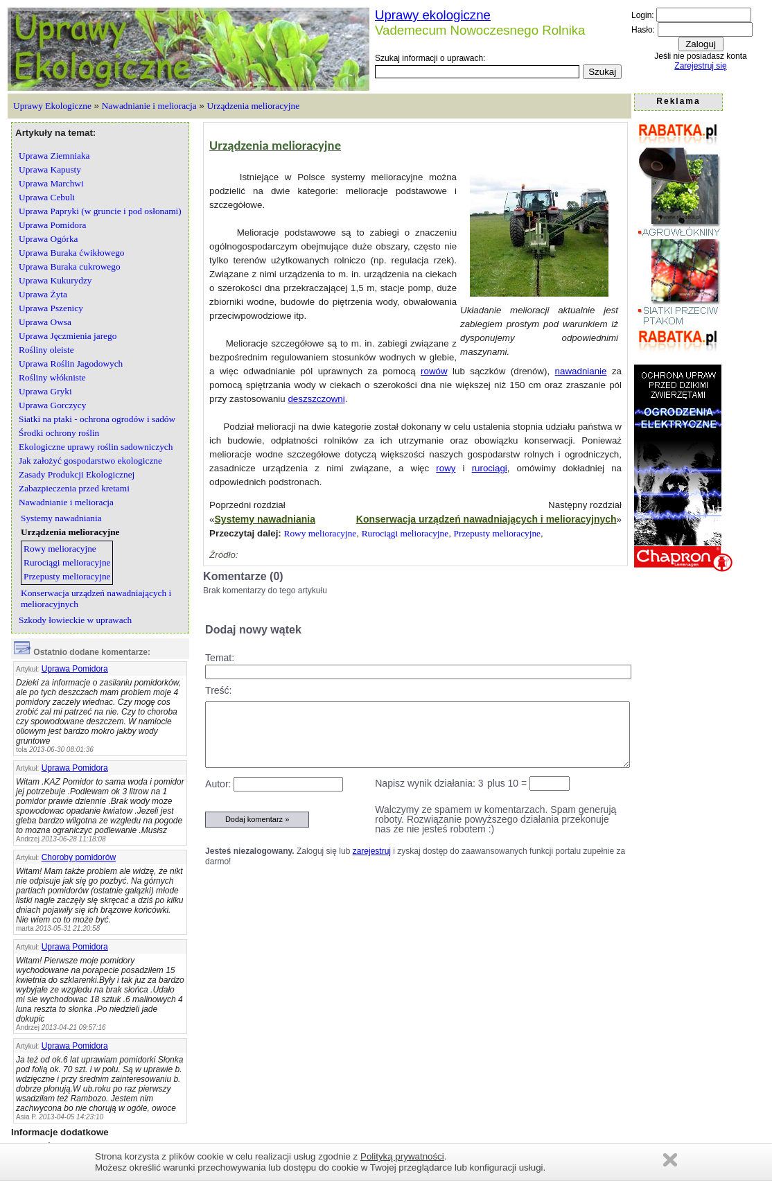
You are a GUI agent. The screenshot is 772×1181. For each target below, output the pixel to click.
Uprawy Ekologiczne (52, 105)
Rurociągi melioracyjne (405, 533)
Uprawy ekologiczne (433, 15)
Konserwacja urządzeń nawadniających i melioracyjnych (486, 519)
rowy (445, 468)
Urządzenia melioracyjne (253, 105)
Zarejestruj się (700, 66)
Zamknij (670, 1159)
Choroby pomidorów (79, 857)
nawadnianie (581, 371)
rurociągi (489, 468)
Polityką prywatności (402, 1156)
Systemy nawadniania (265, 519)
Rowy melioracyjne (320, 533)
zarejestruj (372, 851)
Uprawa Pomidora (75, 669)
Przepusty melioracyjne (497, 533)
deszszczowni (316, 399)
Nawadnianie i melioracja (149, 105)
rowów (434, 371)
